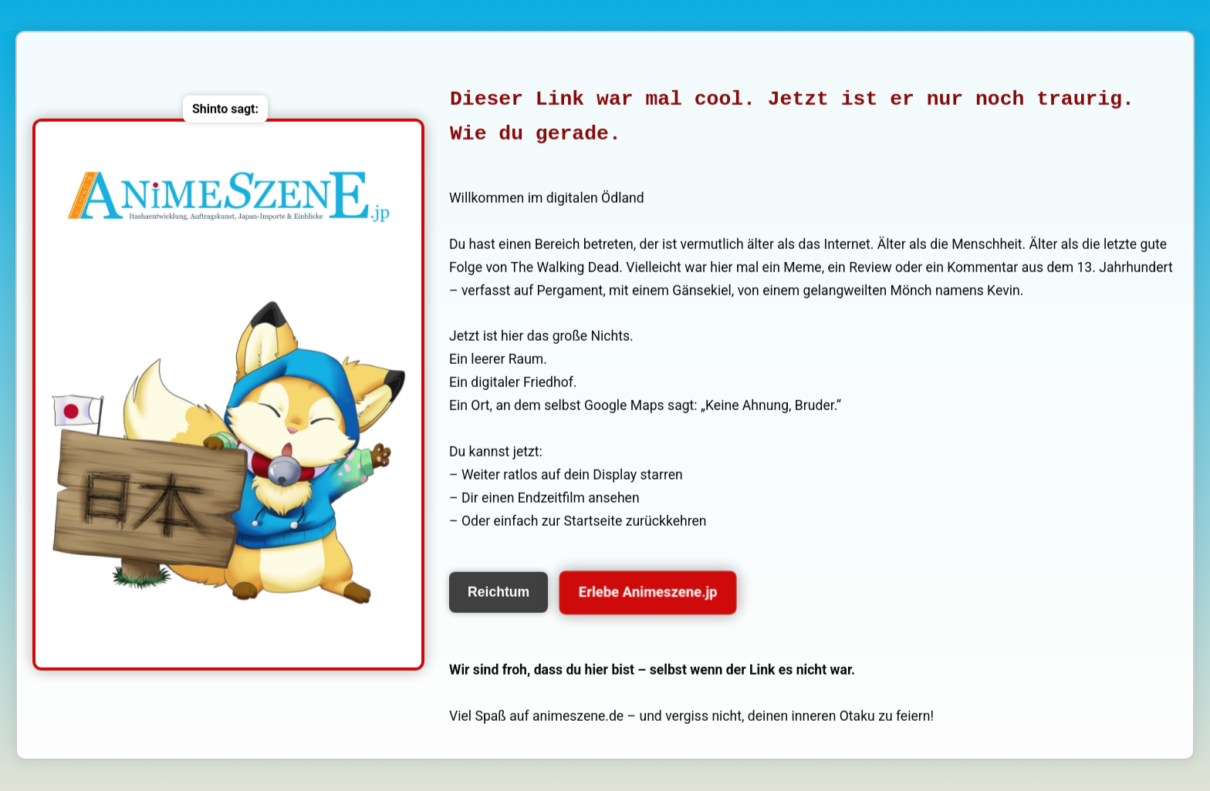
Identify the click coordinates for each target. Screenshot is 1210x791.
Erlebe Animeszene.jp (648, 592)
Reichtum (498, 593)
